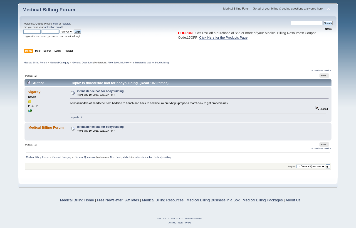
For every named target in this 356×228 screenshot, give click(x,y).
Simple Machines (193, 218)
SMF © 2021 (177, 218)
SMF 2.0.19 (163, 218)
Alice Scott (113, 62)
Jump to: (291, 166)
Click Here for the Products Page (223, 37)
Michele (124, 62)
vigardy (34, 92)
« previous (317, 70)
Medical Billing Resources (162, 200)
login (55, 23)
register (66, 23)
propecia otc (76, 117)
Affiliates (132, 200)
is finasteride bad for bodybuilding (100, 91)
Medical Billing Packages (262, 200)
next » (327, 70)
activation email (53, 27)
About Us (293, 200)
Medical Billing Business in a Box (213, 200)
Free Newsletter (110, 200)
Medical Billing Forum (48, 10)
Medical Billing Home (77, 200)
